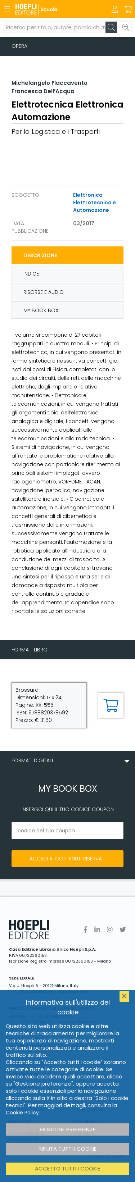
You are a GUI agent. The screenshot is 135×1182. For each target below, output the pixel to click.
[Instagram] (110, 929)
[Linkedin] (97, 929)
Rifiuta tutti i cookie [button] (67, 1149)
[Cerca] (111, 27)
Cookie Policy (22, 1112)
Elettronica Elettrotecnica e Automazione (94, 202)
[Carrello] (127, 9)
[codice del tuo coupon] (67, 830)
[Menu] (7, 9)
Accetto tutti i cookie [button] (67, 1168)
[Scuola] (54, 9)
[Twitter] (123, 929)
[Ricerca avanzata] (125, 27)
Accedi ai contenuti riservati (67, 858)
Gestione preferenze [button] (67, 1129)
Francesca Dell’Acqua (43, 91)
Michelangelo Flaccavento (49, 83)
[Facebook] (85, 929)
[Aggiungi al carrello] (110, 705)
